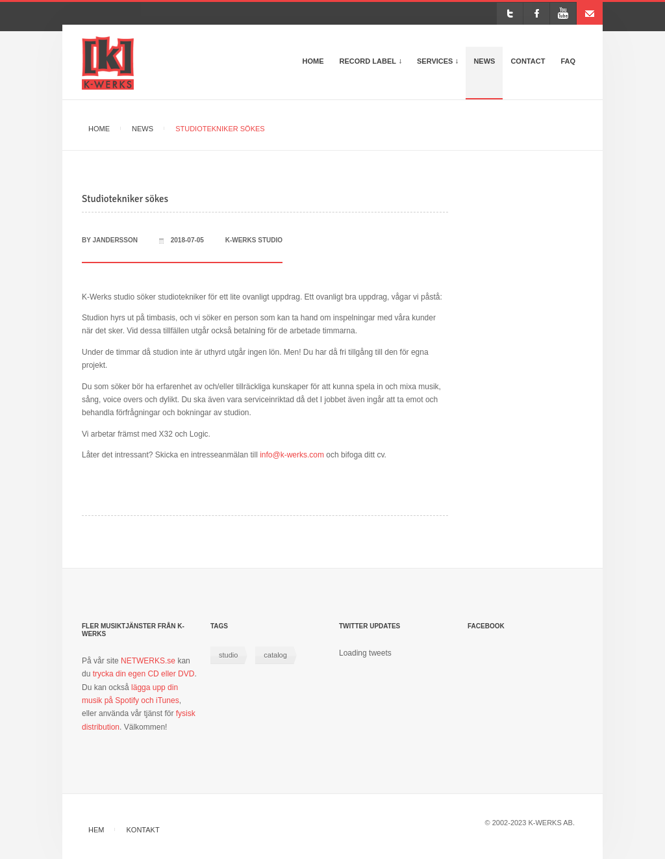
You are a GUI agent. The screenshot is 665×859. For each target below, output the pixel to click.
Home (313, 61)
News (484, 61)
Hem (96, 830)
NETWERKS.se (148, 660)
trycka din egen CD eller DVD (144, 673)
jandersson (115, 240)
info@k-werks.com (292, 454)
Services (441, 67)
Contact (527, 61)
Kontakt (143, 830)
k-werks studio (253, 240)
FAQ (567, 61)
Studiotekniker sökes (125, 199)
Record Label (374, 67)
